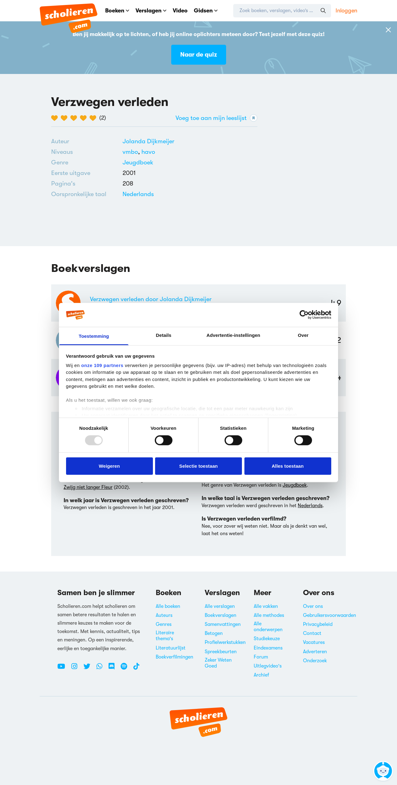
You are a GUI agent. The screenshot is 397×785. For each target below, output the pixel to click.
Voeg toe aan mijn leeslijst (216, 118)
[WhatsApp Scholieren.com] (101, 669)
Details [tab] (164, 335)
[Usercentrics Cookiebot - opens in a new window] (304, 314)
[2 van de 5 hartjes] (65, 118)
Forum (261, 657)
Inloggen (346, 10)
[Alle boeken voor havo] (148, 151)
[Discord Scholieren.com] (114, 669)
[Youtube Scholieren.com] (63, 669)
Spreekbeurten (221, 651)
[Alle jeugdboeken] (138, 162)
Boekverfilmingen (174, 657)
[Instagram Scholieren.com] (76, 669)
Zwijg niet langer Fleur (88, 487)
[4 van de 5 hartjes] (85, 118)
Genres (164, 624)
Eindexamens (268, 648)
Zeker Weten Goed (218, 663)
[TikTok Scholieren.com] (136, 669)
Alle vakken (266, 606)
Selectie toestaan (198, 465)
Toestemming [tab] (94, 336)
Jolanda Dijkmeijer (148, 141)
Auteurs (164, 615)
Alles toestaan (288, 465)
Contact (312, 633)
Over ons (313, 606)
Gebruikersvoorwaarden (329, 615)
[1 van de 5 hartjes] (56, 118)
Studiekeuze (267, 638)
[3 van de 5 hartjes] (75, 118)
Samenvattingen (223, 624)
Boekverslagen (220, 615)
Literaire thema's (165, 635)
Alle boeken (168, 606)
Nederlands (138, 194)
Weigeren (109, 465)
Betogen (214, 633)
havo (148, 151)
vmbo (132, 151)
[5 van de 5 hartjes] (94, 118)
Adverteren (315, 651)
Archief (261, 675)
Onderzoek (315, 660)
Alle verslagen (220, 606)
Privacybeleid (317, 624)
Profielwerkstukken (225, 642)
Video (180, 10)
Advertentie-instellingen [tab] (233, 335)
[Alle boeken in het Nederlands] (138, 194)
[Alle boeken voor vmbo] (132, 151)
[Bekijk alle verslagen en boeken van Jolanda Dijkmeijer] (148, 141)
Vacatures (314, 642)
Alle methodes (269, 615)
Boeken (117, 10)
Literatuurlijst (170, 648)
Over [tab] (303, 335)
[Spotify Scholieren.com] (126, 669)
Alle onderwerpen (268, 626)
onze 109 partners (102, 365)
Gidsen (206, 10)
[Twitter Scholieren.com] (89, 669)
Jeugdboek (138, 162)
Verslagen (151, 10)
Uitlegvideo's (268, 666)
